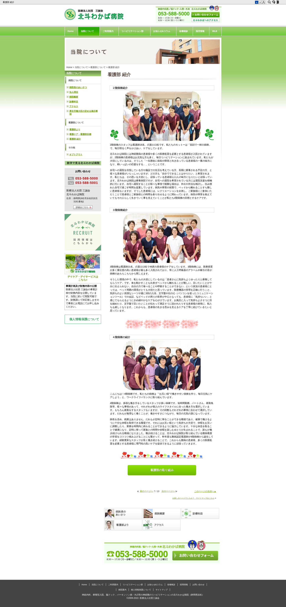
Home (70, 31)
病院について (75, 80)
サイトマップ (162, 590)
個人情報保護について (84, 319)
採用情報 (200, 31)
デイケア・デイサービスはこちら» (83, 267)
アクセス (73, 106)
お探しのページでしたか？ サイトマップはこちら (193, 498)
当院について (87, 31)
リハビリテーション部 (132, 31)
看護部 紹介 (9, 2)
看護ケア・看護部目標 (80, 134)
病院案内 (122, 590)
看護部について (98, 67)
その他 (71, 147)
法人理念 (73, 92)
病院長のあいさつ (78, 87)
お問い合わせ (198, 584)
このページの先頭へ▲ (205, 491)
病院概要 (73, 97)
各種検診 (183, 31)
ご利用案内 (108, 31)
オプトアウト (75, 154)
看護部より (74, 129)
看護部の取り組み (162, 470)
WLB (214, 31)
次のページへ (168, 491)
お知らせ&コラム (161, 31)
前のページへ (146, 491)
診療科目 (73, 101)
